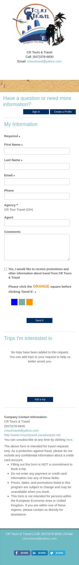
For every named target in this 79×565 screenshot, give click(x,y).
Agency (10, 205)
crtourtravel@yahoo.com (44, 61)
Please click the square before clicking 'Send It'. (39, 288)
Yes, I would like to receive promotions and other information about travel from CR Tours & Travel (38, 273)
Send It (39, 320)
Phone (9, 190)
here (69, 439)
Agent (8, 217)
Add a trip (40, 399)
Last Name (12, 160)
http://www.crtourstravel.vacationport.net (32, 435)
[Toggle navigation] (4, 87)
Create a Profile (63, 111)
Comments (12, 231)
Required (11, 136)
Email (8, 175)
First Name (12, 144)
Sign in (36, 111)
